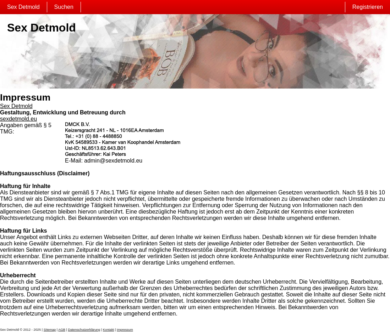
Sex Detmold (23, 7)
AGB (61, 329)
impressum (125, 329)
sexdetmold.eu (18, 119)
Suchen (63, 7)
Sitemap (50, 329)
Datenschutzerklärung (84, 329)
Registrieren (367, 7)
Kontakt (108, 329)
